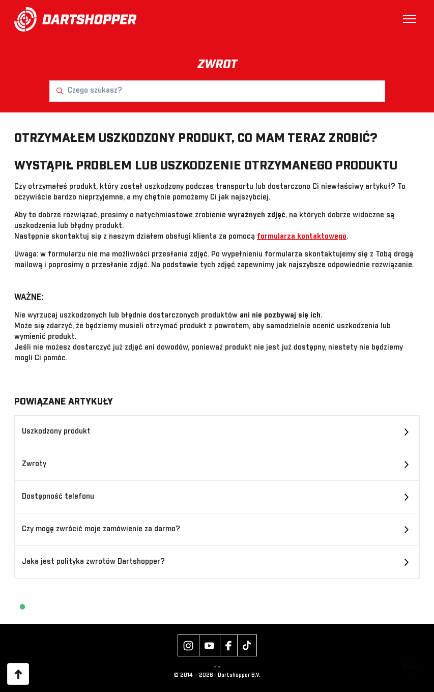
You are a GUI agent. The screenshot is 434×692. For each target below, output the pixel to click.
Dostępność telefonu (58, 496)
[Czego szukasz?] (217, 91)
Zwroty (34, 464)
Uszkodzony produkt (56, 431)
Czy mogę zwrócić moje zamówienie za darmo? (101, 529)
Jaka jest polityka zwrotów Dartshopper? (93, 561)
